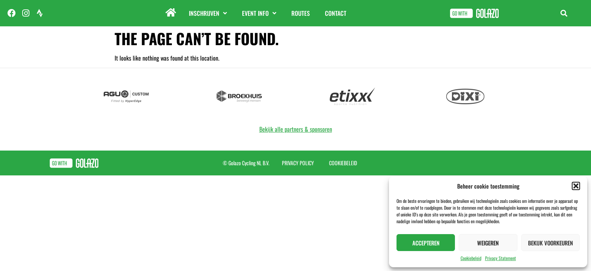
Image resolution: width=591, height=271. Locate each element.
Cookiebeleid (471, 258)
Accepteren (425, 243)
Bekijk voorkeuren (550, 243)
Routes (300, 13)
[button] (576, 186)
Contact (335, 13)
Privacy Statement (500, 258)
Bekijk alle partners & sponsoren (295, 129)
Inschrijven (208, 13)
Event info (259, 13)
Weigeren (488, 243)
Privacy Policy (298, 163)
